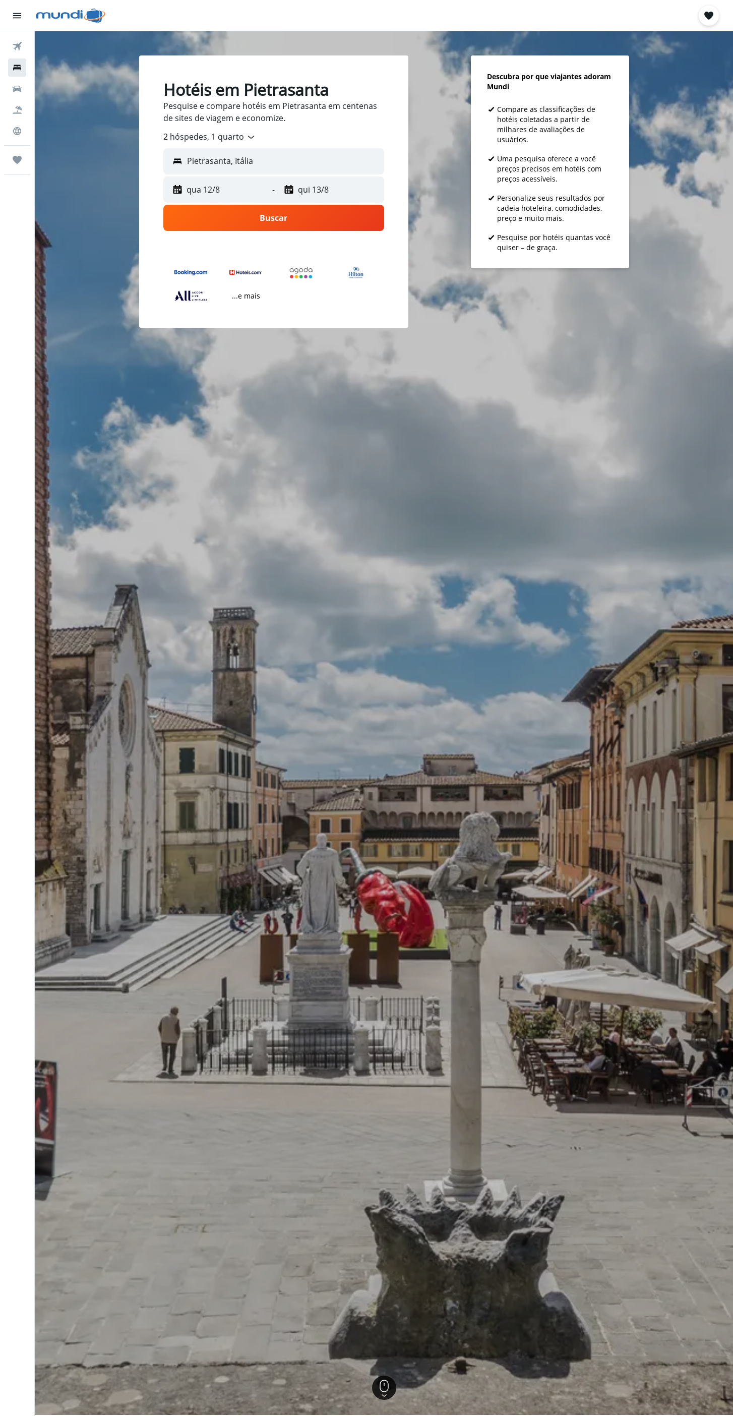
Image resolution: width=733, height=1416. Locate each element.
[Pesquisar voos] (17, 46)
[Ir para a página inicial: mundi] (70, 16)
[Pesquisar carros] (17, 89)
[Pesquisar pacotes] (17, 110)
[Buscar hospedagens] (17, 67)
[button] (17, 16)
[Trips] (17, 160)
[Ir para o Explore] (17, 131)
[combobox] (209, 137)
